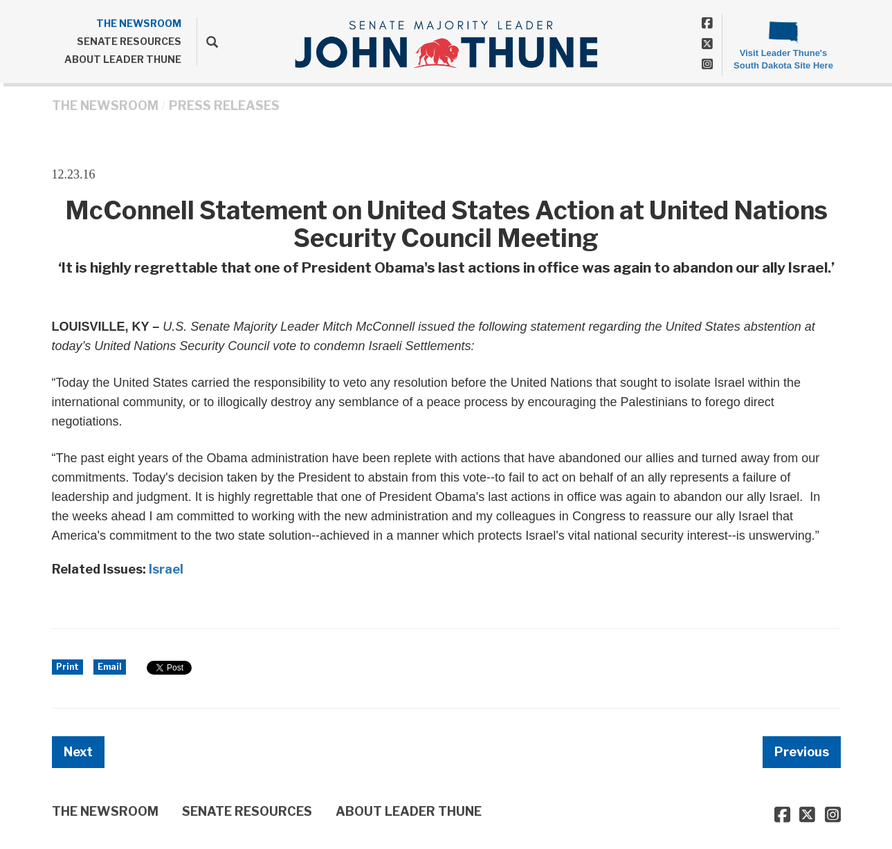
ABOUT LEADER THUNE (122, 59)
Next (78, 752)
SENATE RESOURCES (129, 41)
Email (110, 666)
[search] (207, 41)
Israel (166, 569)
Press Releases (224, 105)
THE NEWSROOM (138, 23)
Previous (801, 752)
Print (67, 666)
